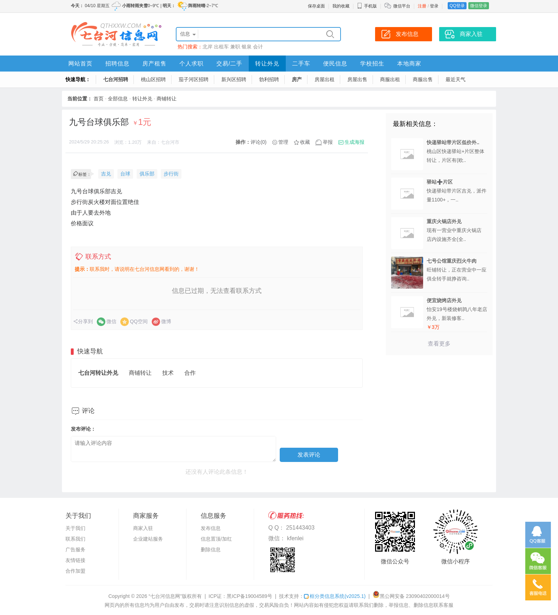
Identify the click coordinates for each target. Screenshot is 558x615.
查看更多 (439, 344)
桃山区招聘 (153, 79)
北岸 (207, 46)
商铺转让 (167, 98)
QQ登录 (457, 5)
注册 (422, 6)
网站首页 (80, 64)
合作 (190, 373)
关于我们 (75, 528)
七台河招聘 (115, 79)
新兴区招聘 (233, 79)
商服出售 (423, 79)
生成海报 (354, 142)
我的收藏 (340, 6)
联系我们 (75, 539)
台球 (125, 174)
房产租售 (154, 64)
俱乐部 (147, 174)
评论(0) (259, 142)
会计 (258, 46)
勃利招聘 (269, 79)
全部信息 (118, 98)
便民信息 (335, 64)
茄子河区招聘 (194, 79)
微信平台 (401, 6)
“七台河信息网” (165, 596)
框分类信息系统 (334, 596)
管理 (283, 142)
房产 (297, 79)
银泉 (247, 46)
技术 (168, 373)
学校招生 (372, 64)
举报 (328, 142)
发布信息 (211, 528)
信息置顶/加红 (216, 539)
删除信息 (211, 549)
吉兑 (106, 174)
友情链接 (75, 560)
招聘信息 (117, 64)
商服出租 (390, 79)
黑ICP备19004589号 (249, 596)
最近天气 (455, 79)
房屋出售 (357, 79)
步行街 (171, 174)
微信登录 (478, 5)
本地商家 (409, 64)
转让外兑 (267, 64)
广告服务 (75, 549)
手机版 (367, 6)
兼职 (235, 46)
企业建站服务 (148, 539)
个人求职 (191, 64)
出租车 (221, 46)
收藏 (305, 142)
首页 (99, 98)
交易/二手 (229, 64)
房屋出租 (325, 79)
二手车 (301, 64)
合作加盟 (75, 571)
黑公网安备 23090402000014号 (411, 596)
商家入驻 (143, 528)
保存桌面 (316, 6)
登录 (434, 6)
